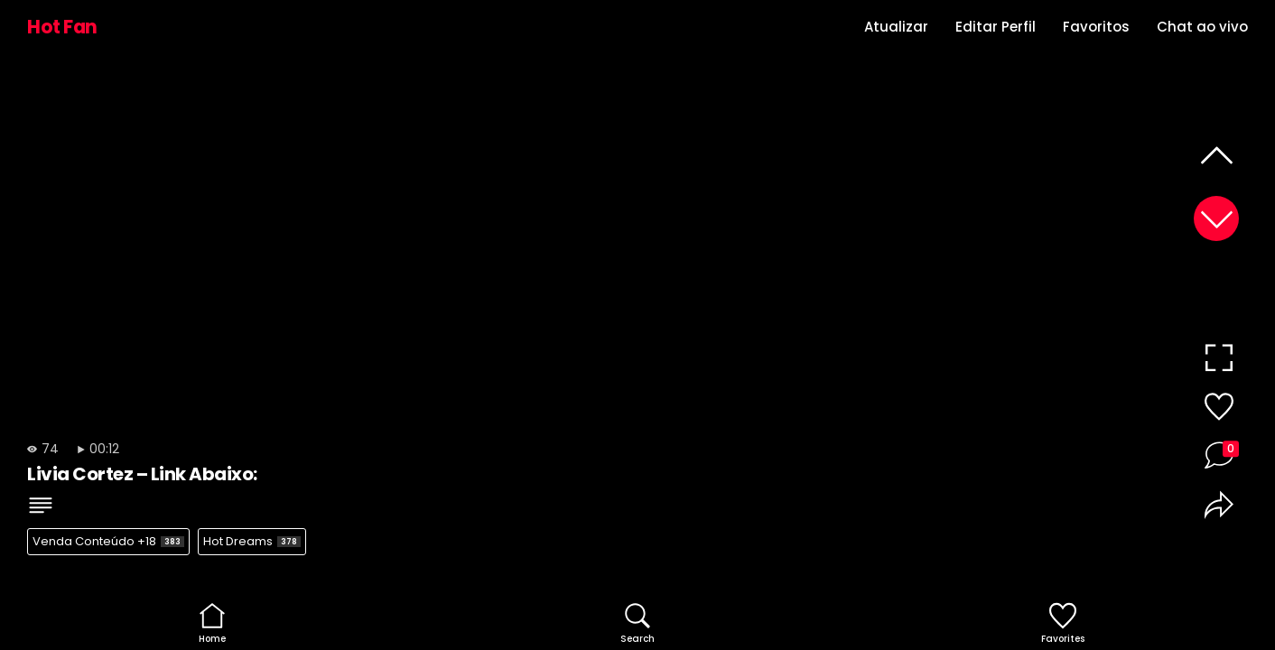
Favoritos (1096, 26)
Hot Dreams (252, 541)
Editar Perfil (995, 26)
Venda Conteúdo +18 (108, 541)
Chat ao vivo (1202, 26)
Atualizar (896, 26)
